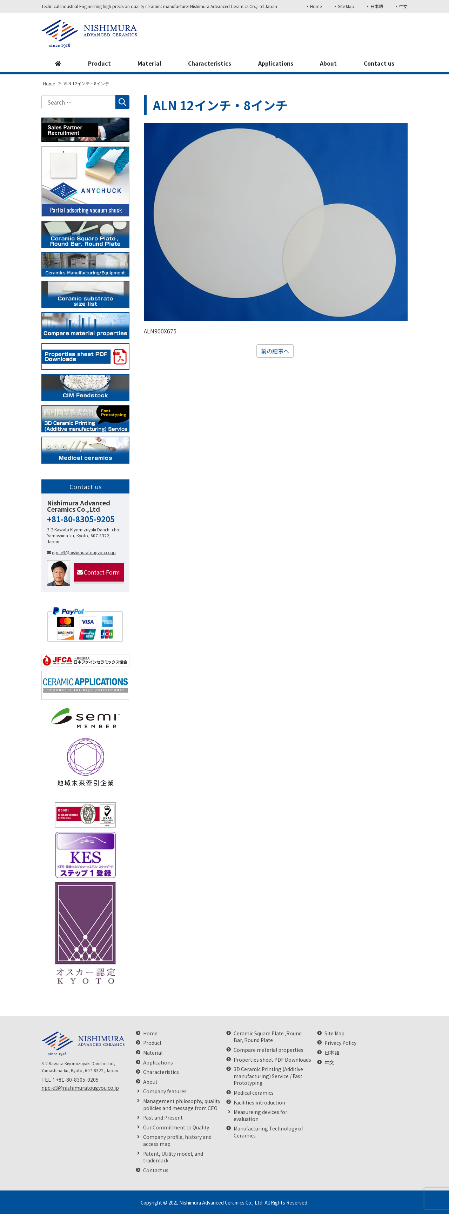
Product (99, 63)
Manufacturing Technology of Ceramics (268, 1132)
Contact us (378, 63)
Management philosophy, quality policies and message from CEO (181, 1105)
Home (315, 6)
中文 (403, 6)
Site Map (345, 6)
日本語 (376, 6)
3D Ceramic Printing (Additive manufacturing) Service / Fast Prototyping (268, 1076)
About (328, 63)
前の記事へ (275, 351)
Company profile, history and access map (177, 1140)
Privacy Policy (340, 1043)
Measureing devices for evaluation (260, 1115)
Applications (275, 63)
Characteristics (209, 63)
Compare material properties (268, 1050)
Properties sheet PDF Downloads (272, 1059)
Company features (165, 1091)
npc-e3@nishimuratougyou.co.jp (81, 552)
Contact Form (98, 572)
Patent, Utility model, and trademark (173, 1157)
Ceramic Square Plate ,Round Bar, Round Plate (268, 1037)
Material (149, 63)
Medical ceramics (254, 1092)
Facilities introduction (259, 1102)
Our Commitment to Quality (176, 1127)
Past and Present (163, 1117)
